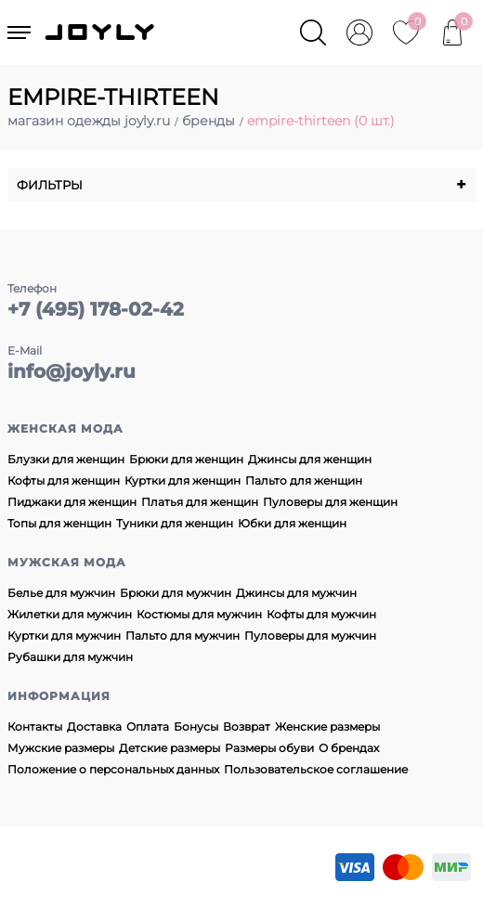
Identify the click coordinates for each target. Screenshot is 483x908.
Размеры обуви (269, 748)
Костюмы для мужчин (199, 614)
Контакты (34, 726)
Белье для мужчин (61, 593)
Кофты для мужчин (321, 614)
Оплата (147, 726)
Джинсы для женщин (310, 459)
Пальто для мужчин (182, 635)
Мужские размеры (60, 748)
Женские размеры (327, 726)
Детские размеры (169, 748)
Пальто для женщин (303, 480)
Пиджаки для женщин (72, 502)
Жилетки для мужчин (69, 614)
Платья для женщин (199, 502)
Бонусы (196, 726)
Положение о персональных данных (113, 769)
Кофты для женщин (63, 480)
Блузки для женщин (65, 459)
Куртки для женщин (182, 480)
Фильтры (241, 184)
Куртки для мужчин (64, 635)
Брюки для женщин (186, 459)
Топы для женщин (59, 523)
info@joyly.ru (71, 371)
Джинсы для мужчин (296, 593)
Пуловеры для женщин (330, 502)
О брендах (349, 748)
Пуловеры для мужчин (310, 635)
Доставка (94, 726)
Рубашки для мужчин (70, 657)
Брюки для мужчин (175, 593)
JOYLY (101, 32)
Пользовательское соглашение (316, 769)
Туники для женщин (174, 523)
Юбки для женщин (292, 523)
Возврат (246, 726)
